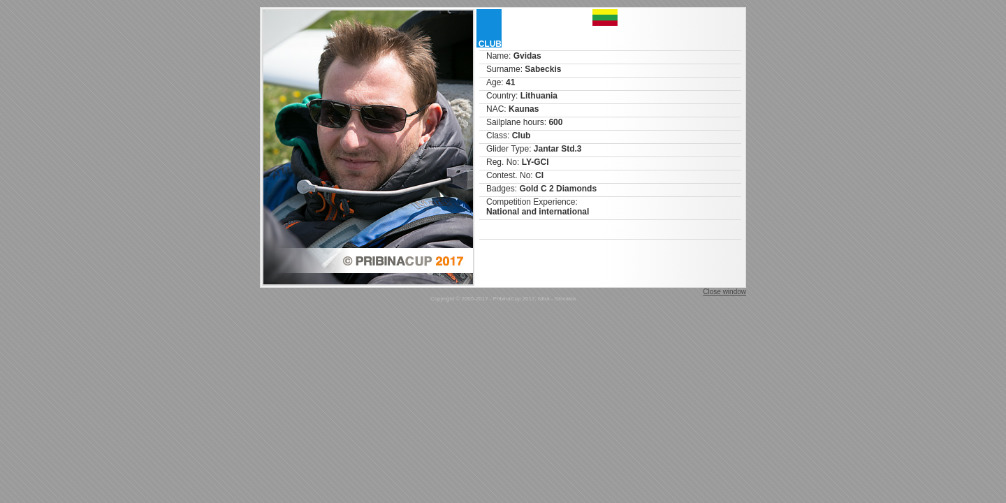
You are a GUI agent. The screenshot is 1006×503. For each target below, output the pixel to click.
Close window (724, 292)
